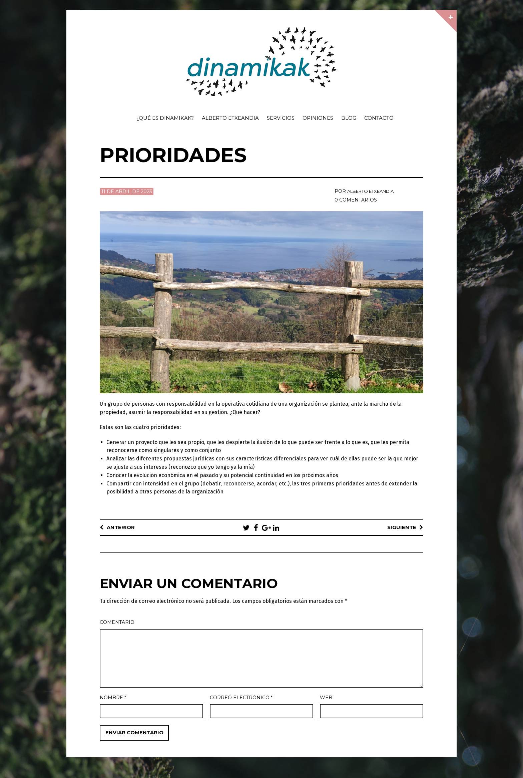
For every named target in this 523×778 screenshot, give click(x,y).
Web (326, 698)
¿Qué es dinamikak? (165, 118)
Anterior (121, 527)
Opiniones (318, 118)
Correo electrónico (241, 698)
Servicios (281, 118)
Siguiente (401, 527)
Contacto (379, 118)
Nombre (113, 698)
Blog (348, 118)
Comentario (117, 623)
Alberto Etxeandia (230, 118)
